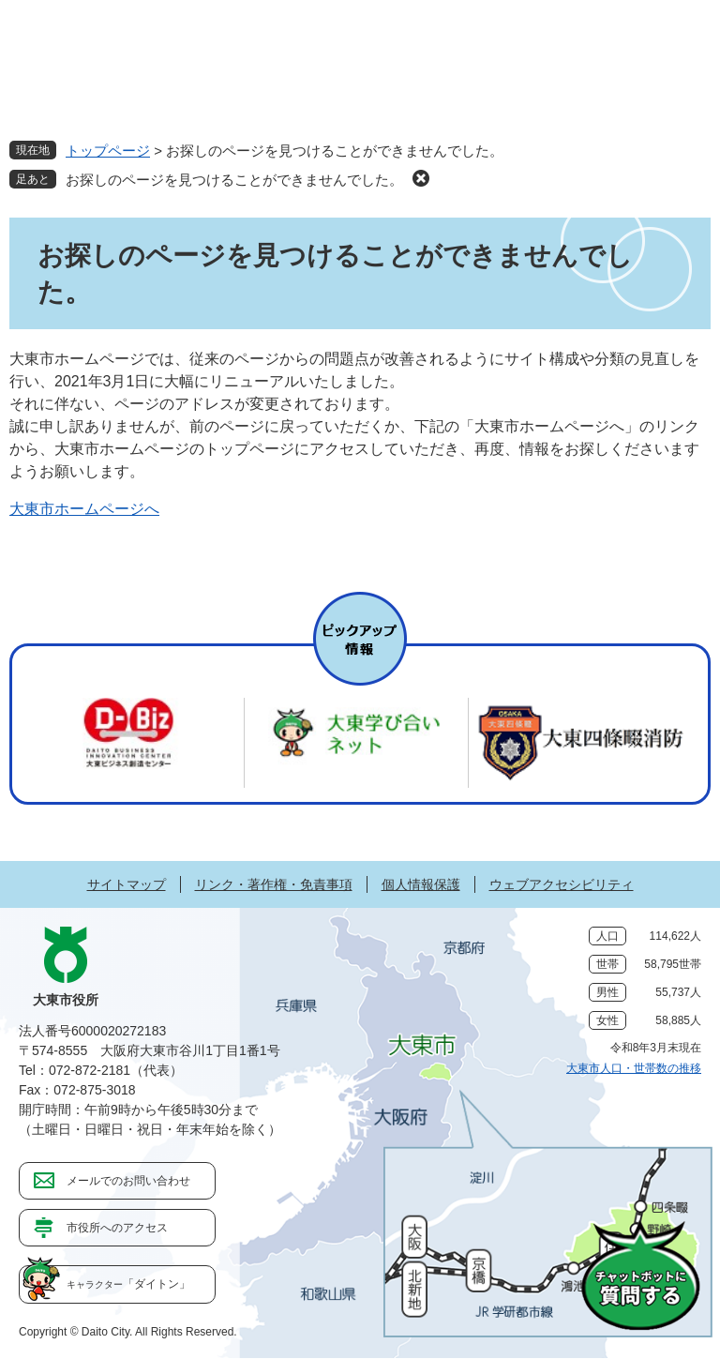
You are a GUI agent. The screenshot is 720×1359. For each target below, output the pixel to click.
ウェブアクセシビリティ (561, 884)
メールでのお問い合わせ (128, 1180)
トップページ (108, 151)
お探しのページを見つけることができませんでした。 (234, 180)
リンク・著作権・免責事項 (273, 884)
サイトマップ (126, 884)
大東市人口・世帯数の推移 (633, 1068)
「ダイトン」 (128, 1284)
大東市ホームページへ (84, 509)
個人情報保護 (421, 884)
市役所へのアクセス (117, 1227)
